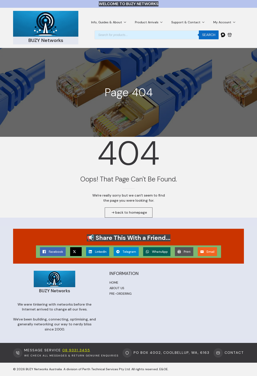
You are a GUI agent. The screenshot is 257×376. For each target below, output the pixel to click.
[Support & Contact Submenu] (204, 22)
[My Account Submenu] (235, 22)
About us (116, 288)
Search (208, 34)
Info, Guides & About (106, 22)
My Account (222, 22)
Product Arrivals (146, 22)
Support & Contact (185, 22)
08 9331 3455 (76, 350)
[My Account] (223, 35)
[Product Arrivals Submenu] (162, 22)
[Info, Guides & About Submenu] (126, 22)
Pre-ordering (120, 294)
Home (113, 282)
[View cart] (229, 35)
